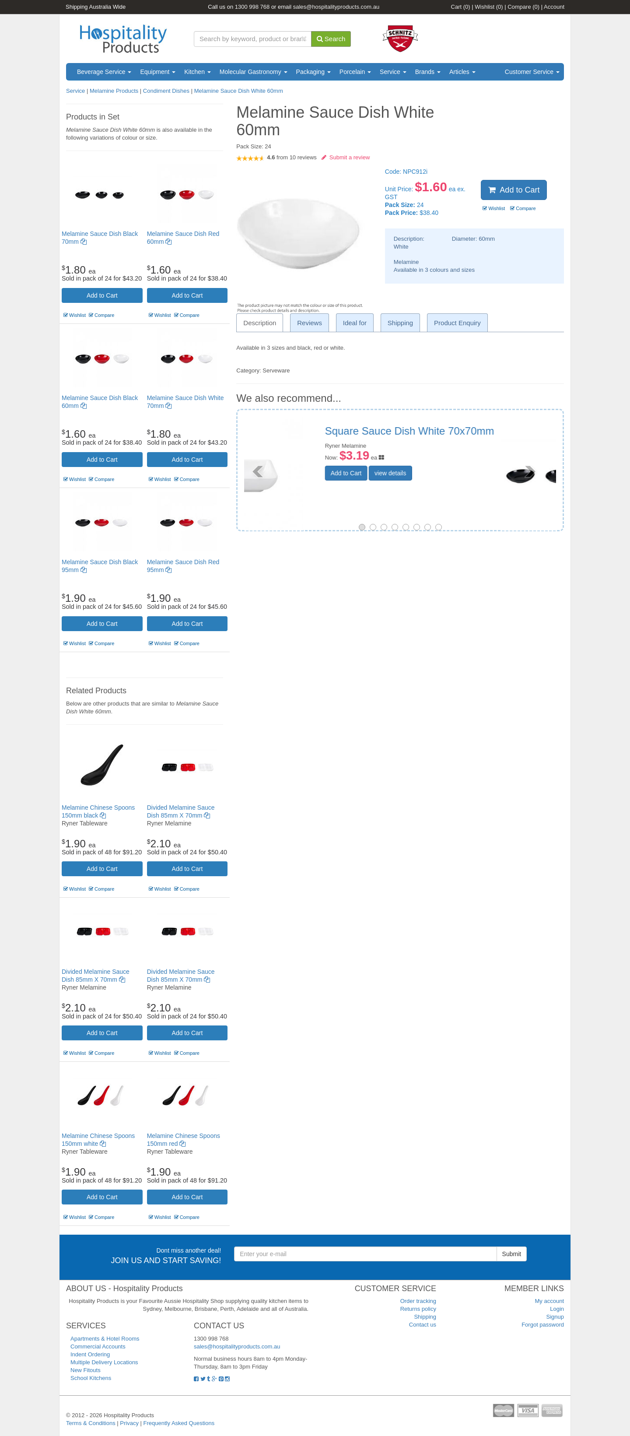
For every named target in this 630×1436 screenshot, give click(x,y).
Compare (523, 7)
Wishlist (489, 7)
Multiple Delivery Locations (104, 1362)
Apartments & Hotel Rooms (105, 1338)
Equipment (157, 71)
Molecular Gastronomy (253, 71)
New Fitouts (85, 1370)
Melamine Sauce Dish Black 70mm (461, 431)
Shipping (425, 1316)
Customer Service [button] (532, 71)
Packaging (313, 71)
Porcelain (355, 71)
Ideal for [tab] (355, 323)
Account (554, 7)
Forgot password (543, 1324)
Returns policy (418, 1309)
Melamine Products (114, 91)
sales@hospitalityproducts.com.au (336, 7)
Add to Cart (102, 295)
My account (549, 1301)
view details (445, 463)
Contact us (422, 1324)
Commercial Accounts (98, 1346)
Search (331, 38)
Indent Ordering (90, 1354)
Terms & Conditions (91, 1423)
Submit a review (346, 157)
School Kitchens (90, 1378)
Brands (428, 71)
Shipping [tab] (400, 323)
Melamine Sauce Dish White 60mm (238, 91)
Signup (555, 1316)
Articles (462, 71)
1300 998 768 (252, 7)
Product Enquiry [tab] (457, 323)
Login (557, 1309)
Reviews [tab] (309, 323)
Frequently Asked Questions (179, 1423)
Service (393, 71)
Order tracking (418, 1301)
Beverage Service (104, 71)
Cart (460, 7)
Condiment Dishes (166, 91)
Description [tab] (259, 323)
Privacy (129, 1423)
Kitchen (197, 71)
